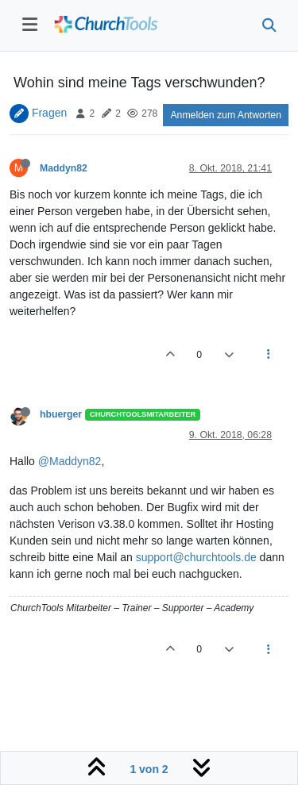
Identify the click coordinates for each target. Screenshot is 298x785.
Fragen (49, 112)
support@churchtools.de (196, 557)
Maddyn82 (63, 168)
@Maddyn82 (70, 461)
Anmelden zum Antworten (225, 115)
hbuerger (61, 414)
